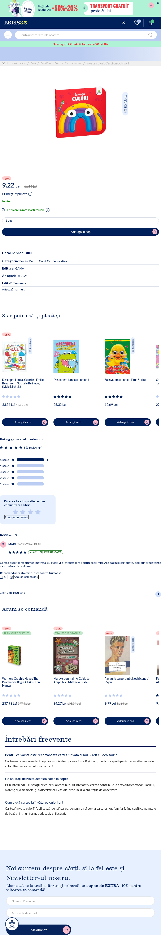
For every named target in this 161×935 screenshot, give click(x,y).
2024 (14, 275)
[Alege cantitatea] (80, 220)
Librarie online (18, 63)
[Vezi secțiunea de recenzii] (11, 396)
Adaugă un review (16, 517)
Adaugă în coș (31, 422)
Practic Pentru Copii (32, 261)
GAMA (13, 268)
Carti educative (73, 63)
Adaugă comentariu (26, 576)
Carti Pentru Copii (50, 63)
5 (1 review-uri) (33, 447)
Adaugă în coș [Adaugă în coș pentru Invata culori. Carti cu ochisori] (114, 231)
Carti (33, 63)
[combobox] (86, 35)
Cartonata (14, 283)
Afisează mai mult (13, 289)
